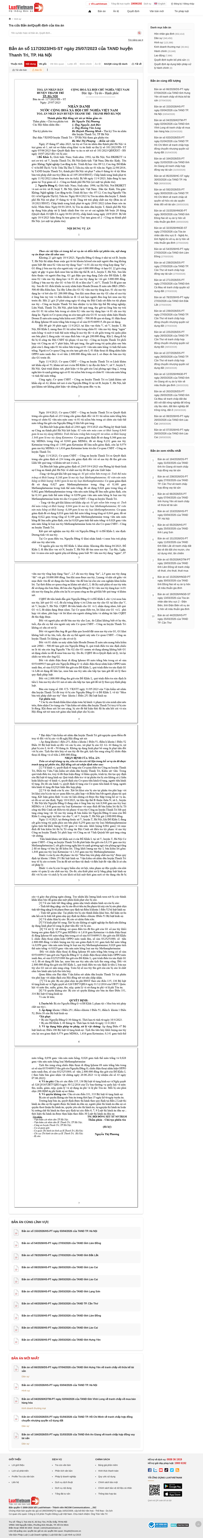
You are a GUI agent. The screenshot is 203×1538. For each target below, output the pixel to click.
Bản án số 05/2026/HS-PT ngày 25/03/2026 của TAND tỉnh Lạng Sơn (61, 1291)
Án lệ (116, 11)
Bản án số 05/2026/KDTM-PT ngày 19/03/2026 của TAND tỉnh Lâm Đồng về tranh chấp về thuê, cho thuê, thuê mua (174, 565)
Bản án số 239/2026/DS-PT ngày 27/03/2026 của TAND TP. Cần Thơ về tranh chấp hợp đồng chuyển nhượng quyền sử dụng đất (171, 318)
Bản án (102, 11)
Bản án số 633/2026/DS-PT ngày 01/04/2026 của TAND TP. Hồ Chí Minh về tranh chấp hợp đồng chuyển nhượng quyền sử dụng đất (171, 145)
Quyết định (133, 11)
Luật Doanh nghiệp (38, 1535)
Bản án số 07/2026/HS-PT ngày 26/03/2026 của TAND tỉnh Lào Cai (60, 1279)
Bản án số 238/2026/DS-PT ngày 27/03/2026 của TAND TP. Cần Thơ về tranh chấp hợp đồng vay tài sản (173, 482)
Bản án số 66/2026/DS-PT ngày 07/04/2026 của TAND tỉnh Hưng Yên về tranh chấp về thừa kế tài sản (173, 499)
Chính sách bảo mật (108, 1482)
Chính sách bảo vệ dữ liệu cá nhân (115, 1488)
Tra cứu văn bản (63, 1465)
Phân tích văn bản (63, 1471)
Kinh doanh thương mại (34, 1408)
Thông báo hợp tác (107, 1493)
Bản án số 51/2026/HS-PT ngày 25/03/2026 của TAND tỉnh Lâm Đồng (61, 1315)
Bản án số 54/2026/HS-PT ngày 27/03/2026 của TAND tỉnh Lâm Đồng (61, 1243)
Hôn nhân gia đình (164, 34)
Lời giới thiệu (18, 1465)
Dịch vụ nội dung (63, 1488)
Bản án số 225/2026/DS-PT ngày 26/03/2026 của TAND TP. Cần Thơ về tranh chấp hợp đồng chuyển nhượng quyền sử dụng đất (171, 339)
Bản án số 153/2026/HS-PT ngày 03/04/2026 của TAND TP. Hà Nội (59, 1231)
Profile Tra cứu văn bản (23, 1476)
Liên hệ (15, 1482)
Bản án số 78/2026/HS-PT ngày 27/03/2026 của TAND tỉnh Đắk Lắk (60, 1255)
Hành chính (160, 51)
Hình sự (26, 1390)
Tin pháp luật (182, 11)
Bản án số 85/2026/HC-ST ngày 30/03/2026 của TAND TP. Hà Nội (171, 180)
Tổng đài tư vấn (62, 1493)
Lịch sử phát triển (20, 1471)
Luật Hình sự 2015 (72, 1535)
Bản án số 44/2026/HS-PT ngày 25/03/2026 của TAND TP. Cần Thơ (60, 1303)
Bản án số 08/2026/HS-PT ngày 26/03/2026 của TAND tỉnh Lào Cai (60, 1267)
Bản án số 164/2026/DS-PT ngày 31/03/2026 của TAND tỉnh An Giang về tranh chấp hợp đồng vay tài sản (173, 465)
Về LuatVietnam (97, 4)
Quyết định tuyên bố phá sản (170, 60)
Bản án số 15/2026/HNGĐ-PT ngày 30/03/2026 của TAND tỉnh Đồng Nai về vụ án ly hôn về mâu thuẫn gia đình (174, 582)
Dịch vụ (147, 3)
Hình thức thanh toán (108, 1471)
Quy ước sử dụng (106, 1476)
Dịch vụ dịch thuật (64, 1482)
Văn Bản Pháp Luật (18, 1535)
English (159, 3)
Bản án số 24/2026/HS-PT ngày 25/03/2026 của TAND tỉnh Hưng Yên (61, 1339)
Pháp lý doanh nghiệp (65, 1476)
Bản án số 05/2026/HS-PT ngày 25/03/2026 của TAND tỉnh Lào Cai (60, 1327)
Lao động (159, 55)
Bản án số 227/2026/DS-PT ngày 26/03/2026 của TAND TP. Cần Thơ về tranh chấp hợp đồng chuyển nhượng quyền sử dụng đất (171, 360)
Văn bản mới (157, 11)
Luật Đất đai (55, 1535)
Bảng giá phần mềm (108, 1465)
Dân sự (25, 1376)
